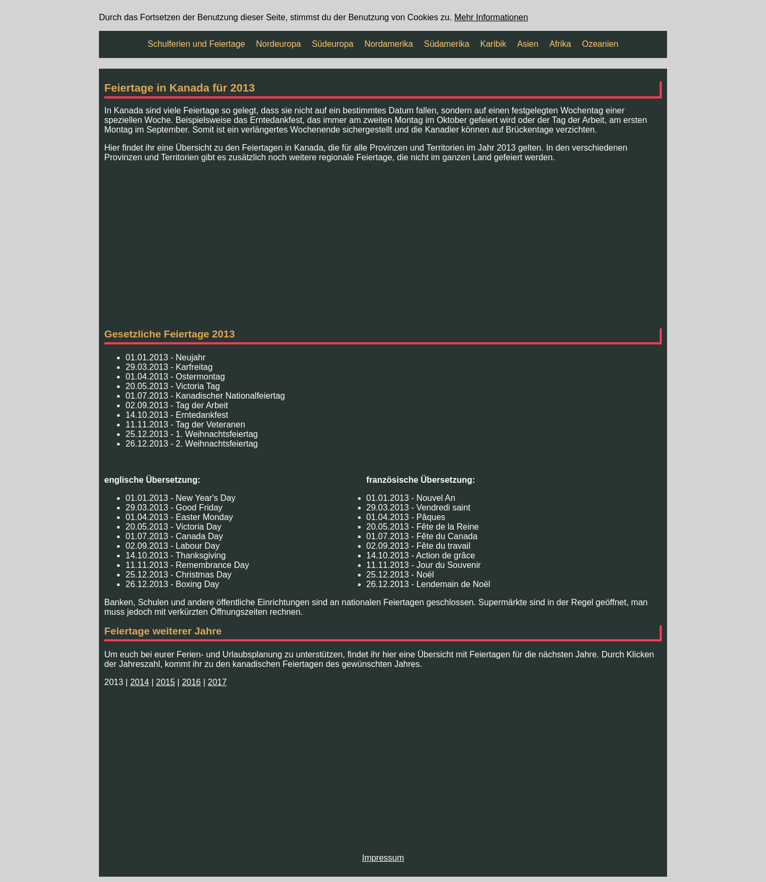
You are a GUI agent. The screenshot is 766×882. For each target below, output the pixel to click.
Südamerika (446, 43)
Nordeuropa (278, 43)
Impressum (383, 857)
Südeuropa (332, 43)
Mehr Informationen (491, 17)
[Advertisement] (383, 245)
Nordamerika (388, 43)
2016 (191, 682)
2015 (165, 682)
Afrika (560, 43)
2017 (217, 682)
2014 (139, 682)
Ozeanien (600, 43)
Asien (527, 43)
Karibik (493, 43)
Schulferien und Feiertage (196, 43)
